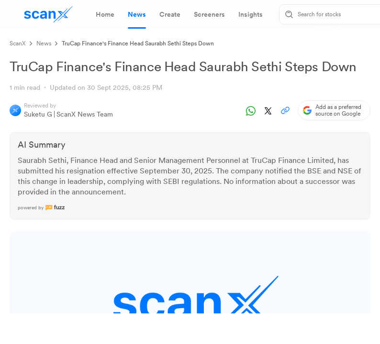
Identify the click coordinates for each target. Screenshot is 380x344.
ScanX (18, 43)
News (43, 43)
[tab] (105, 14)
